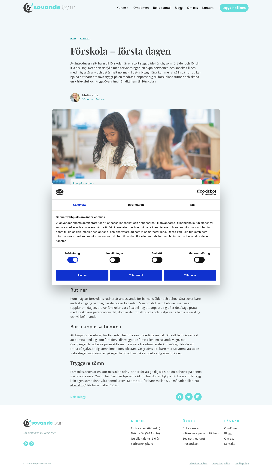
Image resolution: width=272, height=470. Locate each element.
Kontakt (207, 8)
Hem (73, 38)
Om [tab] (192, 204)
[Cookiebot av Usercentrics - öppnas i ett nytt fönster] (199, 192)
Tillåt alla (190, 275)
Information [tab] (136, 204)
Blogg (179, 8)
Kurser (123, 8)
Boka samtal (162, 8)
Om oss (192, 8)
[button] (180, 397)
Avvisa (82, 275)
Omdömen (141, 8)
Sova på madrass (83, 183)
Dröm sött (134, 381)
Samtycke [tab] (79, 204)
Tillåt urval (136, 275)
